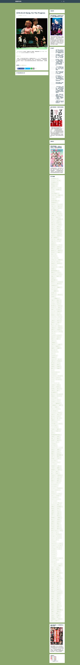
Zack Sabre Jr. (54, 267)
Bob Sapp (53, 536)
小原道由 (53, 584)
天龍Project (53, 294)
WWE (52, 221)
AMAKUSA (59, 396)
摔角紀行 (53, 589)
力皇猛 (60, 573)
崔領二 (58, 585)
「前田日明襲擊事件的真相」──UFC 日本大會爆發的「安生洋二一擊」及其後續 (60, 68)
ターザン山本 (53, 563)
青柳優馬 (59, 311)
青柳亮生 (59, 457)
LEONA (52, 547)
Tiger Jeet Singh (54, 425)
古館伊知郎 (53, 466)
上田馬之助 (58, 283)
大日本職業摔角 (54, 405)
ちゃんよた (58, 499)
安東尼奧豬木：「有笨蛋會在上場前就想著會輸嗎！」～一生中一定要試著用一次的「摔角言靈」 (60, 56)
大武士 (58, 510)
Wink (52, 499)
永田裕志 (58, 226)
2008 (52, 532)
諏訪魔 (53, 248)
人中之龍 (58, 567)
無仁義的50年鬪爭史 (55, 200)
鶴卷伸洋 (53, 480)
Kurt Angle (60, 545)
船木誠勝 (59, 366)
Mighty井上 (53, 492)
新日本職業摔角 (54, 178)
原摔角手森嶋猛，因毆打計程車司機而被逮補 (60, 83)
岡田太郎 (59, 515)
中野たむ (59, 503)
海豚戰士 (53, 598)
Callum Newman (54, 352)
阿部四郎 (59, 479)
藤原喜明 (59, 246)
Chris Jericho (58, 538)
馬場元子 (57, 620)
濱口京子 (58, 600)
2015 (52, 482)
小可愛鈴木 (58, 302)
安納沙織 (53, 243)
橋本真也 (58, 217)
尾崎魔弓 (53, 514)
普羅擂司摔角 (18, 1)
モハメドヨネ (53, 464)
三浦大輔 (53, 429)
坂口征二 (53, 232)
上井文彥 (53, 385)
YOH (58, 462)
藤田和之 (53, 368)
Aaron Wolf (59, 204)
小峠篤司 (59, 512)
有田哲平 (59, 469)
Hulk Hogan (60, 281)
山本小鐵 (53, 304)
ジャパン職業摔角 (54, 291)
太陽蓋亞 (59, 449)
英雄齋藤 (53, 269)
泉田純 (58, 597)
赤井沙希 (53, 204)
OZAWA (60, 215)
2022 (57, 442)
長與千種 (53, 252)
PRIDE (52, 377)
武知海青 (58, 387)
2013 (58, 420)
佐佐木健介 (53, 293)
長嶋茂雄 (53, 617)
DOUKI (52, 409)
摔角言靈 (58, 346)
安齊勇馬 (53, 322)
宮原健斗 (53, 219)
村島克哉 (53, 593)
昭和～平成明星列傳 (55, 237)
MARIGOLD (53, 307)
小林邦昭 (59, 239)
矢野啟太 (58, 604)
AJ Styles (58, 482)
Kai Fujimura (53, 545)
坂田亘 (59, 466)
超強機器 (59, 348)
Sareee (53, 353)
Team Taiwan (53, 554)
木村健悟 (53, 436)
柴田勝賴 (53, 366)
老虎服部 (53, 348)
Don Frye (53, 488)
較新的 (17, 76)
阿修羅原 (53, 420)
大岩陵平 (53, 361)
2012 (57, 532)
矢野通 (58, 436)
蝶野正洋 (60, 206)
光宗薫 (58, 571)
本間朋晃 (53, 521)
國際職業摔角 (58, 403)
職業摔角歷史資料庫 (55, 270)
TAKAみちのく (54, 447)
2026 (53, 180)
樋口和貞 (59, 453)
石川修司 (53, 390)
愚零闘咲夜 (53, 517)
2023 (59, 188)
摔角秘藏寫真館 (54, 202)
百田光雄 (53, 527)
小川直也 (53, 234)
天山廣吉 (60, 344)
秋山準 (59, 304)
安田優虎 (53, 512)
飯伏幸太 (53, 394)
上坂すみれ (53, 359)
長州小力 (59, 477)
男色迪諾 (60, 328)
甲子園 (58, 602)
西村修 (53, 309)
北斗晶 (53, 226)
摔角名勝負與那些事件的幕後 (56, 434)
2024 (52, 211)
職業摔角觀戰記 (60, 455)
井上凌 (52, 567)
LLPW (60, 274)
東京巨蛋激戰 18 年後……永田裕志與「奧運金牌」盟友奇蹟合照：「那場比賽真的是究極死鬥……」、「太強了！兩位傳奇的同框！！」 (60, 78)
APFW (52, 534)
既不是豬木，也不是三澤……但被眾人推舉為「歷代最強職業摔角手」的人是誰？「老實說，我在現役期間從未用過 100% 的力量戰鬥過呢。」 (60, 62)
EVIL (58, 241)
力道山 (59, 359)
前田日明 (53, 246)
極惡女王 (59, 213)
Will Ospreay (58, 379)
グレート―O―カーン (55, 383)
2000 (61, 530)
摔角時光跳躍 (54, 280)
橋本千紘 (53, 525)
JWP (58, 401)
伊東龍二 (59, 504)
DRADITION (53, 265)
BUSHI (53, 313)
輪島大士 (53, 418)
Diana (52, 539)
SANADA (58, 377)
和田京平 (59, 315)
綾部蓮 (53, 339)
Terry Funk (53, 412)
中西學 (58, 385)
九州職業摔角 (53, 342)
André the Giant (54, 398)
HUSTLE (60, 331)
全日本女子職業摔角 (55, 193)
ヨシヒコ (60, 563)
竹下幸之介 (53, 259)
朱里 (52, 471)
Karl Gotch (53, 375)
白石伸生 (57, 473)
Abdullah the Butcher (55, 372)
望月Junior (59, 591)
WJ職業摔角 (53, 357)
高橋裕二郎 (59, 528)
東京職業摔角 (59, 593)
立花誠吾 (53, 608)
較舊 (47, 76)
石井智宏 (53, 606)
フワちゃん (58, 318)
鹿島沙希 (59, 440)
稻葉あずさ (59, 606)
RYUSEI (60, 423)
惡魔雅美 (59, 468)
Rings (52, 495)
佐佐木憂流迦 (59, 506)
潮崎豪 (53, 276)
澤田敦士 (58, 598)
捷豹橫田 (59, 517)
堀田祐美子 (53, 578)
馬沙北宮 (60, 305)
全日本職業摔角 (54, 182)
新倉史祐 (58, 589)
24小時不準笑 (53, 444)
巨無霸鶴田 (53, 215)
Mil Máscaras (53, 493)
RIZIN (59, 493)
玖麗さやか (59, 388)
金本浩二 (53, 457)
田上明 (58, 416)
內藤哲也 (58, 211)
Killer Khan (60, 375)
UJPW (56, 560)
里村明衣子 (53, 477)
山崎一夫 (53, 515)
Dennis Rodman (54, 486)
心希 (52, 346)
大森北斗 (61, 405)
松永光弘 (53, 595)
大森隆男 (53, 510)
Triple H (61, 558)
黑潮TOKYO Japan (54, 530)
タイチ (53, 318)
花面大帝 (53, 235)
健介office (53, 571)
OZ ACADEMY (53, 549)
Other (53, 283)
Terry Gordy (53, 556)
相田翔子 (59, 527)
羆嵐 (58, 390)
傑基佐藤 (53, 315)
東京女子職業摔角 (54, 210)
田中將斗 (59, 525)
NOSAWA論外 (54, 423)
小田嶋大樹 (53, 328)
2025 (58, 180)
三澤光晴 (59, 208)
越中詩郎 (59, 223)
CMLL (52, 538)
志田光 (58, 587)
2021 (58, 363)
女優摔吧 (58, 580)
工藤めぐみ (59, 414)
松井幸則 (59, 521)
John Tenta (53, 541)
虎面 (52, 217)
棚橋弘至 (53, 188)
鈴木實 (53, 228)
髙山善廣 (53, 458)
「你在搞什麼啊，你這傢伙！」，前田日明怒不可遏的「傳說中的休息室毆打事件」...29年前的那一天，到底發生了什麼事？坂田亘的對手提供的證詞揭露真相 (60, 89)
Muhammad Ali (54, 422)
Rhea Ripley (53, 550)
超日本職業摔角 (54, 392)
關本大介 (53, 479)
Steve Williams (54, 445)
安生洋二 (53, 582)
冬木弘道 (59, 412)
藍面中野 (59, 235)
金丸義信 (53, 615)
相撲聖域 (53, 604)
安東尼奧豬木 (54, 186)
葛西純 (58, 438)
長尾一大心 (59, 418)
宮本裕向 (58, 582)
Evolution (53, 399)
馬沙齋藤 (59, 329)
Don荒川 (59, 458)
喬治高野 (53, 508)
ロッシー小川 (53, 565)
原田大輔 (53, 574)
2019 (20, 65)
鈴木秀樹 (53, 440)
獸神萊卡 (59, 276)
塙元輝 (58, 508)
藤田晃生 (53, 609)
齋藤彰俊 (53, 272)
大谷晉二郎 (53, 344)
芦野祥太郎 (53, 475)
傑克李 (60, 326)
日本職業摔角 (59, 219)
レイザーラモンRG (54, 427)
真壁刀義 (53, 363)
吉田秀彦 (53, 576)
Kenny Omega (54, 460)
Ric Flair (58, 409)
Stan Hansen (54, 256)
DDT (52, 197)
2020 (52, 302)
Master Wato (58, 547)
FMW (58, 272)
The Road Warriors (54, 497)
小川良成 (53, 468)
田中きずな (53, 602)
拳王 (58, 261)
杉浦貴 (59, 322)
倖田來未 (53, 449)
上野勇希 (60, 565)
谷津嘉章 (59, 248)
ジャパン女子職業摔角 (55, 298)
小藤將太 (53, 585)
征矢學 (52, 433)
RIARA (59, 549)
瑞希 (52, 473)
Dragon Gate (54, 331)
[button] (62, 1)
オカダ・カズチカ (54, 258)
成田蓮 (59, 307)
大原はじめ (59, 578)
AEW (52, 370)
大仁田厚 (59, 224)
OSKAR (53, 333)
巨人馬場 (53, 199)
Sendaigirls (58, 495)
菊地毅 (58, 608)
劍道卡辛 (59, 320)
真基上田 (60, 294)
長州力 (58, 197)
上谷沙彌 (53, 208)
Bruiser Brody (54, 289)
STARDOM (53, 195)
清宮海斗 (53, 241)
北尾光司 (53, 414)
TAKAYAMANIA (54, 355)
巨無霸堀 (53, 451)
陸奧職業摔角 (53, 619)
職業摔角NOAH (24, 65)
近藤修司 (53, 611)
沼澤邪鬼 (53, 597)
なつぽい (53, 287)
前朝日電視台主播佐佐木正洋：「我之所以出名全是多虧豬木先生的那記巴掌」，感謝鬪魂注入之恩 (60, 51)
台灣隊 (58, 574)
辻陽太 (59, 232)
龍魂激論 (53, 396)
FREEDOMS (59, 488)
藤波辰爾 (58, 189)
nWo (52, 381)
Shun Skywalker (54, 410)
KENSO (60, 543)
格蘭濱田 (53, 453)
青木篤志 (60, 619)
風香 (52, 620)
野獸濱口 (58, 613)
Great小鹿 (53, 401)
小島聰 (53, 300)
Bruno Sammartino (54, 484)
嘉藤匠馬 (58, 576)
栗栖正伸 (53, 523)
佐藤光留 (58, 569)
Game (58, 399)
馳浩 (52, 324)
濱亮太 (52, 600)
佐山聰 (58, 228)
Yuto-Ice (53, 311)
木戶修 (58, 451)
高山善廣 (53, 296)
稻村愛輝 (59, 234)
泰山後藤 (53, 388)
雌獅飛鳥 (59, 287)
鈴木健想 (58, 615)
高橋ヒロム (53, 254)
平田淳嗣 (59, 361)
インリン (60, 447)
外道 (52, 431)
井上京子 (53, 504)
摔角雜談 (53, 364)
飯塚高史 (53, 528)
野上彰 (52, 613)
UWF (60, 245)
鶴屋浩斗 (59, 480)
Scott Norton (53, 552)
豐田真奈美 (60, 475)
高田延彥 (53, 263)
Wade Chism (53, 562)
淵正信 (59, 337)
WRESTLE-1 (53, 326)
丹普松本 (53, 224)
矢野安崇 (53, 455)
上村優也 (53, 320)
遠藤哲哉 (58, 611)
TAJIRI (58, 313)
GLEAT (60, 317)
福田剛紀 (53, 329)
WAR (52, 403)
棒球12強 (58, 595)
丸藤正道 (53, 230)
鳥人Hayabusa (59, 394)
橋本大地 (53, 416)
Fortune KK (53, 317)
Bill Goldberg (58, 534)
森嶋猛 (58, 523)
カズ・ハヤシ (53, 501)
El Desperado (54, 374)
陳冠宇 (58, 617)
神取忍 (53, 223)
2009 (52, 442)
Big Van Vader (54, 350)
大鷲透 (52, 580)
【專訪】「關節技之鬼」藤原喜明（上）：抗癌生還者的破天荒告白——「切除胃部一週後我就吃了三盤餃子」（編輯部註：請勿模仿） (60, 96)
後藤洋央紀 (53, 250)
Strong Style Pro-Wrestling (56, 335)
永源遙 (57, 471)
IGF (52, 490)
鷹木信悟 (59, 263)
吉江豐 (52, 387)
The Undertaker (54, 558)
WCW (52, 379)
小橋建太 (53, 213)
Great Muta (53, 274)
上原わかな (53, 340)
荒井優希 (53, 278)
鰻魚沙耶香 (53, 305)
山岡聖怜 (59, 514)
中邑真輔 (60, 259)
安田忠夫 (53, 337)
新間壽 (58, 364)
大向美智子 (58, 431)
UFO (52, 560)
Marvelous (57, 490)
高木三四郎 (58, 309)
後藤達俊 (53, 587)
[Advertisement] (40, 6)
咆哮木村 (59, 429)
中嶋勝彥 (59, 252)
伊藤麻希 (53, 506)
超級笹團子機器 (59, 609)
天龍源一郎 (53, 206)
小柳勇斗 (58, 584)
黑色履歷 (59, 368)
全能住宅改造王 (54, 573)
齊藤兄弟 (53, 281)
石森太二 (53, 438)
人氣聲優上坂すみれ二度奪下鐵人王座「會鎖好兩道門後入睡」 (60, 102)
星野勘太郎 (53, 591)
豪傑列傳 (60, 250)
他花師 (52, 569)
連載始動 (59, 230)
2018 (52, 191)
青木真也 (57, 407)
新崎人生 (53, 519)
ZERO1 (53, 261)
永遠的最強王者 (54, 285)
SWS (57, 324)
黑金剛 (58, 339)
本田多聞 (59, 519)
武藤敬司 (60, 195)
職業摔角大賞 (54, 245)
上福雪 (60, 267)
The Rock (53, 462)
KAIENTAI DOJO (54, 543)
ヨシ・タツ (53, 503)
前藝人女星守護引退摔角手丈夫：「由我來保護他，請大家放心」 (60, 72)
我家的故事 (53, 469)
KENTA (53, 239)
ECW (57, 539)
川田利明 (58, 221)
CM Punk (59, 536)
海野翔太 (59, 300)
